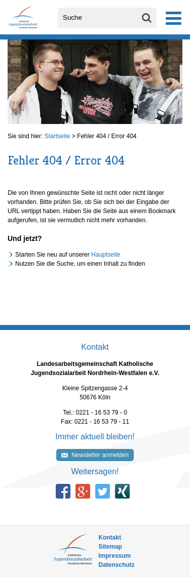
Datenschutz (116, 564)
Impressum (114, 555)
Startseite (57, 136)
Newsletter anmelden (100, 455)
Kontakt (109, 537)
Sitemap (110, 546)
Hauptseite (105, 254)
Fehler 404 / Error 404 (106, 136)
